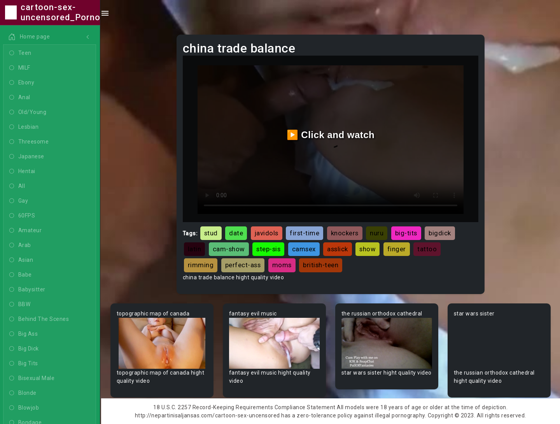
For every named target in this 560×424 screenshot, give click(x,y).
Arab (21, 245)
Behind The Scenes (40, 319)
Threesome (29, 141)
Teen (21, 53)
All (18, 186)
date (236, 233)
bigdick (440, 233)
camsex (304, 249)
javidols (266, 233)
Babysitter (28, 289)
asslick (337, 249)
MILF (20, 68)
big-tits (406, 233)
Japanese (27, 156)
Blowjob (25, 408)
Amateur (26, 230)
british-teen (320, 265)
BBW (20, 304)
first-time (304, 233)
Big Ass (24, 334)
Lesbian (24, 127)
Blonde (23, 393)
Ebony (22, 82)
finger (396, 249)
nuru (376, 233)
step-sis (268, 249)
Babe (21, 275)
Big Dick (25, 348)
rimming (201, 265)
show (367, 249)
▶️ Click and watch (331, 135)
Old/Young (28, 112)
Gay (19, 201)
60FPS (23, 215)
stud (211, 233)
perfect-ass (243, 265)
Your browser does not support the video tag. (162, 343)
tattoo (427, 249)
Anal (20, 97)
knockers (345, 233)
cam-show (229, 249)
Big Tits (24, 363)
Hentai (23, 171)
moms (282, 265)
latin (194, 249)
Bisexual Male (32, 378)
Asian (22, 260)
